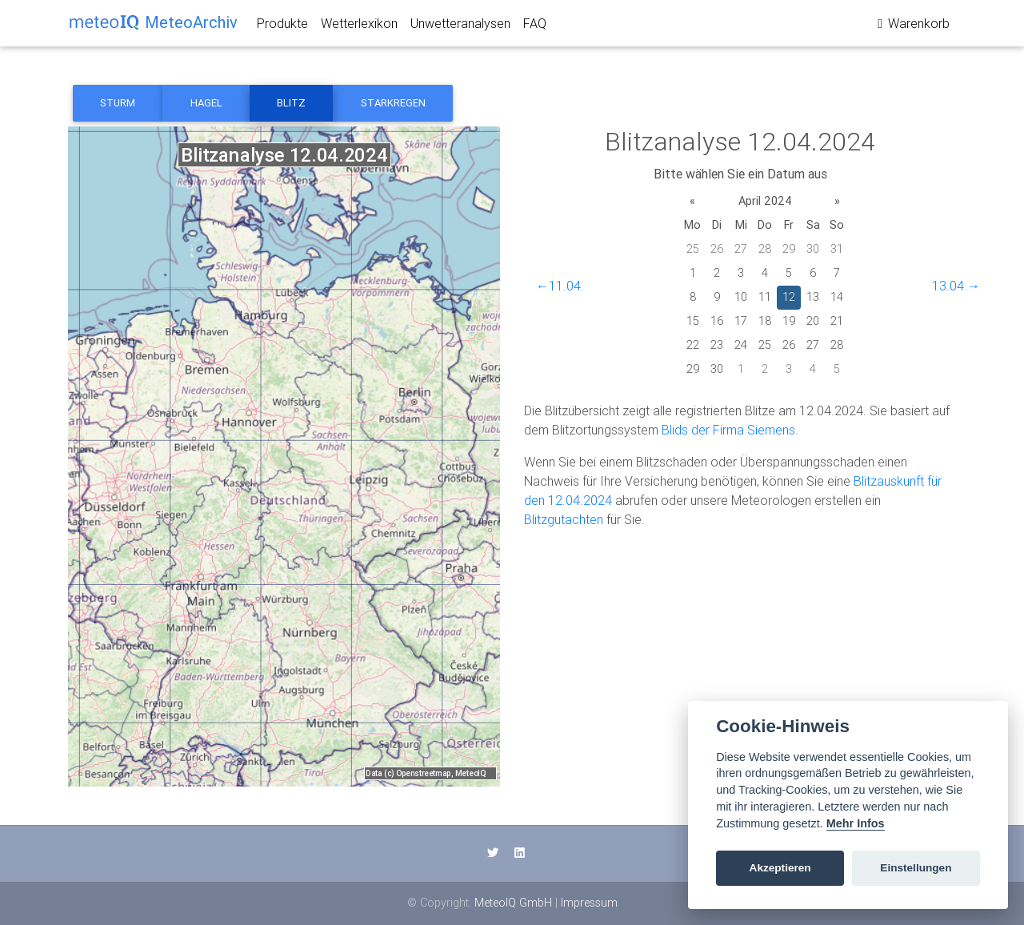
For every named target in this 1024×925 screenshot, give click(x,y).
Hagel (206, 103)
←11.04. (560, 286)
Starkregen (393, 103)
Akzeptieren (780, 868)
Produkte (282, 26)
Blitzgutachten (563, 519)
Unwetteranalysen (460, 26)
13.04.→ (956, 286)
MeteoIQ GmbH (513, 902)
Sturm (117, 103)
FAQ (534, 26)
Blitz (291, 103)
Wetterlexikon (359, 26)
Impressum (589, 902)
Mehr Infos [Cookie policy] (855, 823)
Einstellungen (915, 868)
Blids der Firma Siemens (728, 430)
